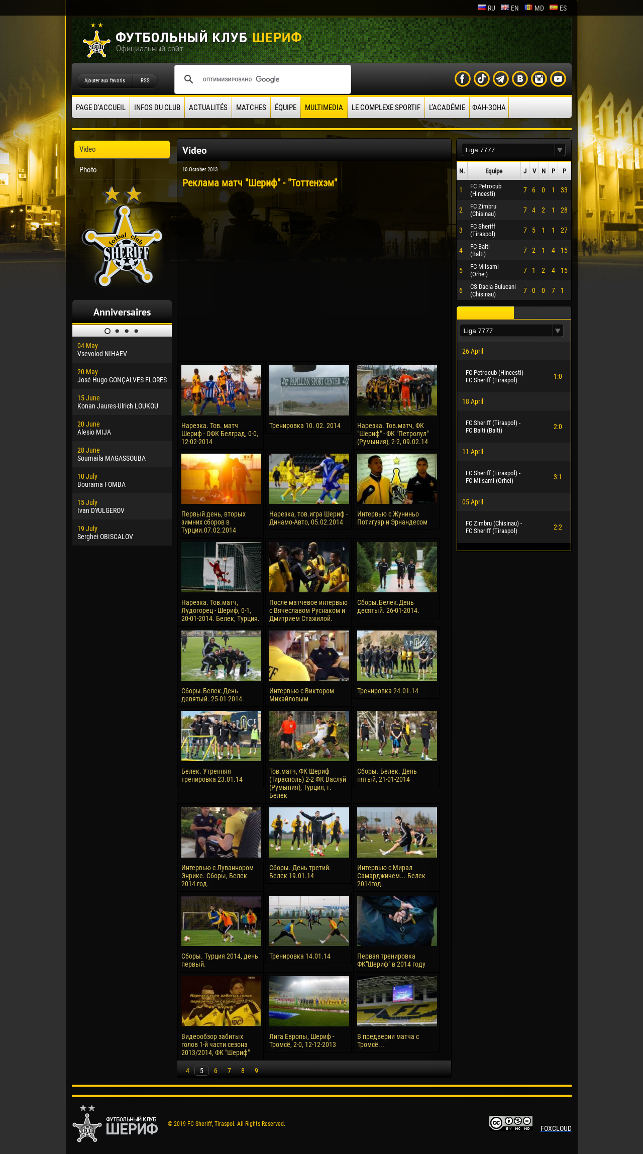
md (534, 8)
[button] (560, 150)
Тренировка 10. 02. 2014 (305, 426)
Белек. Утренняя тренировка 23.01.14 (212, 775)
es (558, 8)
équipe (285, 107)
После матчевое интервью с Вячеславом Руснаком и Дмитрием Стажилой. (308, 610)
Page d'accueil (101, 107)
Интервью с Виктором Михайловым (301, 695)
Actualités (208, 107)
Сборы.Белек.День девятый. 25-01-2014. (212, 695)
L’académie (447, 107)
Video (87, 149)
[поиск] (261, 79)
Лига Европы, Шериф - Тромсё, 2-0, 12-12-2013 (302, 1040)
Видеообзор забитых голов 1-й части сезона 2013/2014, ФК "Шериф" (215, 1044)
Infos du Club (157, 107)
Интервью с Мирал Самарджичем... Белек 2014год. (391, 876)
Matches (251, 107)
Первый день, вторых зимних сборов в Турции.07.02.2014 (213, 522)
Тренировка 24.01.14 (387, 691)
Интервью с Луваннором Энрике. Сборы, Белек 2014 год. (217, 876)
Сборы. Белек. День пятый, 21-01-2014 (387, 775)
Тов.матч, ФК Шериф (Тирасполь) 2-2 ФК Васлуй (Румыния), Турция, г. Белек (307, 783)
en (509, 8)
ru (486, 8)
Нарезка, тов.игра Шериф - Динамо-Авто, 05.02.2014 (308, 518)
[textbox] (508, 150)
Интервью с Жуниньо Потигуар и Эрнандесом (392, 518)
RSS (145, 80)
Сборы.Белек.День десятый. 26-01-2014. (388, 606)
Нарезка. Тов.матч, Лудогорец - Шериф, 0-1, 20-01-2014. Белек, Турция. (220, 610)
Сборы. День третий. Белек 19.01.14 (300, 872)
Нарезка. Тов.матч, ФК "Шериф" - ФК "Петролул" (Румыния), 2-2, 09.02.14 (392, 434)
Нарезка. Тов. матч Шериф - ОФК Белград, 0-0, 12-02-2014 (219, 434)
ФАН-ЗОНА (489, 107)
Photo (88, 169)
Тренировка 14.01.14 (300, 956)
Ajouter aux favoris (104, 80)
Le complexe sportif (386, 107)
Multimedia (324, 107)
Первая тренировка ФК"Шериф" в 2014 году (391, 960)
